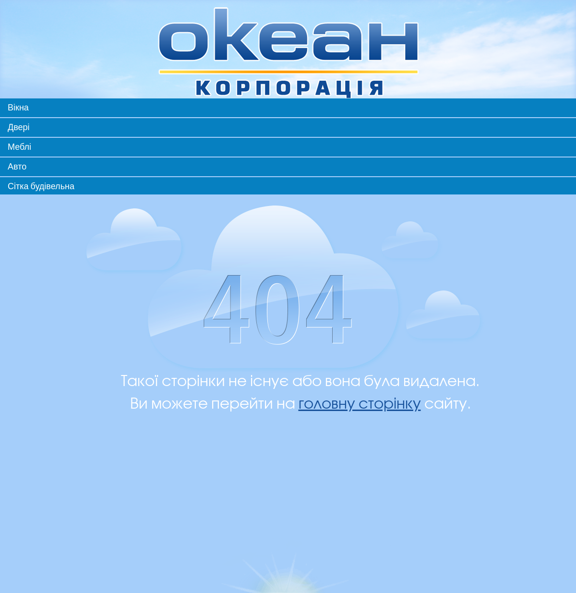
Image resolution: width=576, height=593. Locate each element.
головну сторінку (360, 404)
